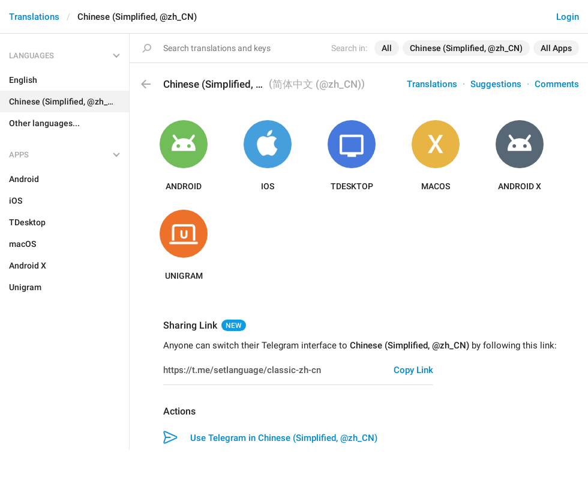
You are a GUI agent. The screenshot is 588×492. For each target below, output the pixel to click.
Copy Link (413, 370)
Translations (34, 16)
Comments (557, 84)
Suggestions (495, 84)
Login (567, 16)
